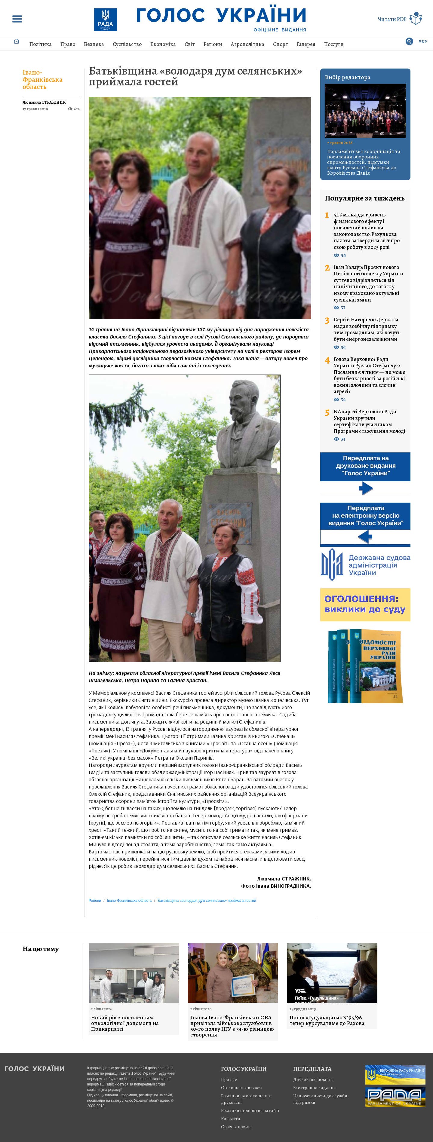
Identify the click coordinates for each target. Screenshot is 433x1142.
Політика (40, 44)
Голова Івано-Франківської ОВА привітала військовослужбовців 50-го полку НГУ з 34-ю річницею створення (232, 1026)
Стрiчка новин (236, 1127)
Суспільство (127, 44)
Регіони (213, 44)
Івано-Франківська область (43, 79)
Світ (190, 44)
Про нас (229, 1079)
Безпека (94, 44)
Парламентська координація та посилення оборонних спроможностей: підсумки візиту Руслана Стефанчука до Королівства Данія (363, 162)
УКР (423, 42)
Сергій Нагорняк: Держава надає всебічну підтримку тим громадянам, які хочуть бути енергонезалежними (367, 329)
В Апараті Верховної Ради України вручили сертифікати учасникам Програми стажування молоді (369, 421)
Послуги (334, 44)
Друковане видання (313, 1079)
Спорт (280, 44)
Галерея (306, 44)
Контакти (230, 1119)
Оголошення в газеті (242, 1088)
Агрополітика (247, 44)
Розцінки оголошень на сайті (250, 1110)
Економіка (163, 44)
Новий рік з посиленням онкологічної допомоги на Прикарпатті (125, 1023)
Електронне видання (314, 1088)
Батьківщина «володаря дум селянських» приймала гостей (195, 76)
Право (67, 44)
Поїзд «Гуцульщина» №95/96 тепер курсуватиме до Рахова (327, 1020)
